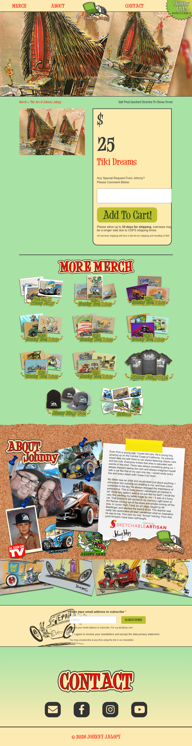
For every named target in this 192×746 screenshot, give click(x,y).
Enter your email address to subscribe (97, 611)
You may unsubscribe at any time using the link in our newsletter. (102, 640)
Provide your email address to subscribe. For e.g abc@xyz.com (101, 627)
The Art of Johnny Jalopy (46, 102)
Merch (23, 102)
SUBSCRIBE (133, 619)
